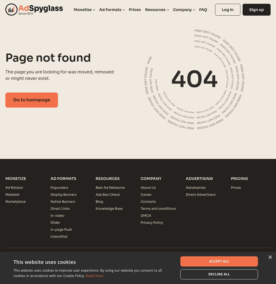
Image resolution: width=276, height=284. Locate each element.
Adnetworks (196, 188)
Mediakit (12, 195)
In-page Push (61, 230)
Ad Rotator (14, 188)
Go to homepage (31, 100)
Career (146, 195)
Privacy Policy (152, 223)
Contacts (148, 202)
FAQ (203, 9)
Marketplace (15, 202)
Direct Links (60, 209)
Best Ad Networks (110, 188)
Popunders (59, 188)
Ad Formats (110, 9)
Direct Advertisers (201, 195)
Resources (155, 9)
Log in (227, 9)
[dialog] (138, 268)
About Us (148, 188)
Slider (55, 223)
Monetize (83, 9)
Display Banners (63, 195)
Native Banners (62, 202)
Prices (135, 9)
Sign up (256, 9)
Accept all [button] (219, 261)
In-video (57, 216)
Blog (99, 202)
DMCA (146, 216)
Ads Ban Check (108, 195)
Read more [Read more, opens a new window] (94, 276)
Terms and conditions (158, 209)
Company (182, 9)
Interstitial (58, 237)
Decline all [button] (219, 274)
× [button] (270, 257)
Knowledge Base (109, 209)
